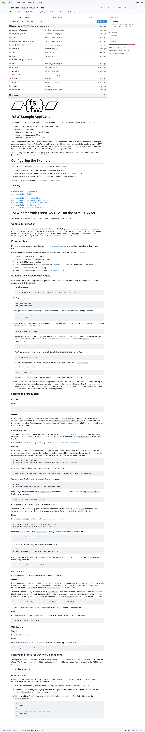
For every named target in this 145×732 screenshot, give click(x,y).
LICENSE (14, 78)
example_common (17, 41)
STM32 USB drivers (26, 635)
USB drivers (23, 643)
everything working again (40, 26)
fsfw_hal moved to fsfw (52, 71)
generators (15, 49)
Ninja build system (41, 583)
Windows (54, 270)
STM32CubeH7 (16, 60)
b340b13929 (28, 60)
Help (40, 2)
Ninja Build (32, 259)
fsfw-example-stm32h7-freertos (30, 8)
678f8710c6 (21, 45)
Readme (113, 33)
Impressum (31, 2)
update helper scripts (52, 82)
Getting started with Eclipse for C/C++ (25, 192)
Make (40, 259)
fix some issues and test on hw (55, 60)
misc (12, 52)
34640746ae (27, 26)
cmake (13, 37)
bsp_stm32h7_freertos (18, 34)
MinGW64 (83, 592)
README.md (15, 90)
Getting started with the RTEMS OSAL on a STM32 (30, 203)
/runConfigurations (19, 30)
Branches (57, 17)
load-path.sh (15, 82)
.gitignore (14, 67)
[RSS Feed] (101, 7)
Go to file (30, 21)
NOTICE (14, 86)
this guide (62, 519)
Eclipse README (28, 660)
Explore (10, 2)
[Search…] (135, 17)
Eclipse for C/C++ (59, 265)
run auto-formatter (51, 56)
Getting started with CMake (21, 194)
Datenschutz (21, 2)
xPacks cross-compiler (76, 434)
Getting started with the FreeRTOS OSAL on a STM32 (31, 200)
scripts (13, 56)
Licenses (136, 730)
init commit (48, 78)
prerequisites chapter (60, 246)
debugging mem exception (54, 90)
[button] (22, 21)
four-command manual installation (66, 443)
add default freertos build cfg (54, 30)
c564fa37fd (30, 41)
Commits (25, 17)
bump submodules (51, 49)
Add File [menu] (40, 21)
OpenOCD (46, 229)
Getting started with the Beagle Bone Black (27, 207)
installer (14, 421)
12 (114, 8)
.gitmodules (15, 71)
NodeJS (60, 453)
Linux (62, 270)
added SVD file (49, 52)
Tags (91, 17)
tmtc (12, 64)
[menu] (128, 730)
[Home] (4, 2)
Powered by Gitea (8, 730)
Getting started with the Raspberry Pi (25, 205)
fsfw (13, 8)
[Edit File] (104, 95)
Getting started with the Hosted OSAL (25, 198)
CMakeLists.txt (16, 75)
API (141, 730)
